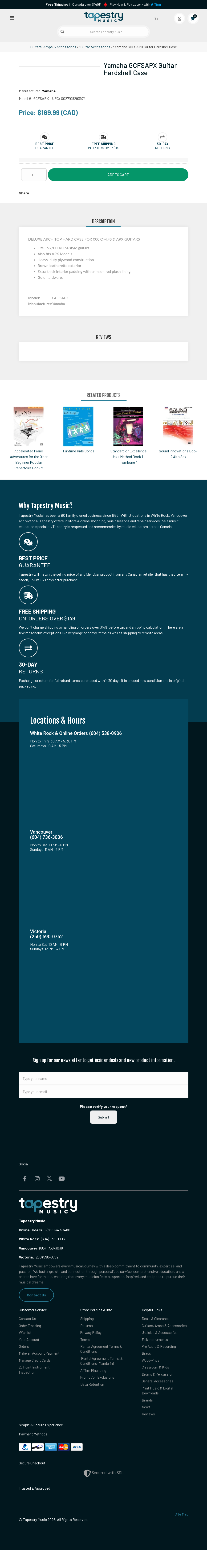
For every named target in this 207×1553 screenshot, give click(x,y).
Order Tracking (30, 1326)
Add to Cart (118, 174)
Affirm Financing (93, 1372)
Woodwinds (151, 1362)
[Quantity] (34, 174)
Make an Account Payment (40, 1354)
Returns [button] (162, 148)
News (146, 1410)
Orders (24, 1347)
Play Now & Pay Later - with (135, 4)
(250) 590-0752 (38, 1257)
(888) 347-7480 (58, 1230)
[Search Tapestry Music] (103, 32)
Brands (147, 1403)
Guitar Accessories (95, 47)
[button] (44, 144)
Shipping (87, 1319)
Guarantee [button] (44, 148)
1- (45, 1230)
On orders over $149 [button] (104, 148)
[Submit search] (62, 31)
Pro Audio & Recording (159, 1347)
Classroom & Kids (156, 1369)
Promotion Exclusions (98, 1379)
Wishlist (25, 1333)
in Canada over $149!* (73, 4)
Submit (103, 1117)
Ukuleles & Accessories (160, 1333)
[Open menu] (12, 17)
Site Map (181, 1517)
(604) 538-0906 (42, 1239)
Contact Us (36, 1295)
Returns (86, 1326)
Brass (146, 1354)
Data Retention (92, 1387)
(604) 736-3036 (41, 1248)
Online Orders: (31, 1230)
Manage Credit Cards (35, 1362)
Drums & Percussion (158, 1376)
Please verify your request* (103, 1106)
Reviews (148, 1417)
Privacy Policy (91, 1333)
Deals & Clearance (156, 1319)
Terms (85, 1340)
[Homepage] (103, 17)
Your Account (29, 1340)
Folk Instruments (155, 1340)
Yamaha (49, 91)
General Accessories (158, 1383)
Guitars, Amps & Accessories (53, 47)
